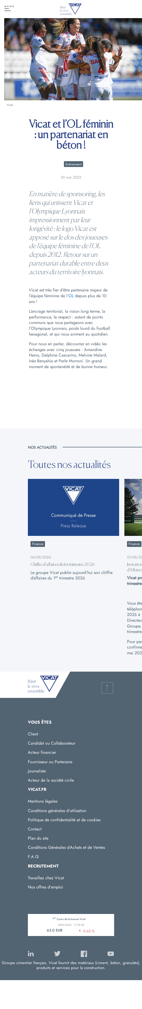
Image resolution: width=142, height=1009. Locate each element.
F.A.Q (33, 857)
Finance (37, 543)
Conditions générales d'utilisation (57, 811)
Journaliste (37, 771)
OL (71, 296)
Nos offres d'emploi (45, 887)
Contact (35, 829)
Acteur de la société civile (51, 780)
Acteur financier (42, 752)
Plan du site (38, 838)
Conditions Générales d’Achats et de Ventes (66, 847)
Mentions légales (42, 801)
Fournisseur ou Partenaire (50, 762)
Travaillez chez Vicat (46, 878)
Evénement (73, 164)
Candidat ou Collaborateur (51, 743)
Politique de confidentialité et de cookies (64, 820)
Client (33, 734)
